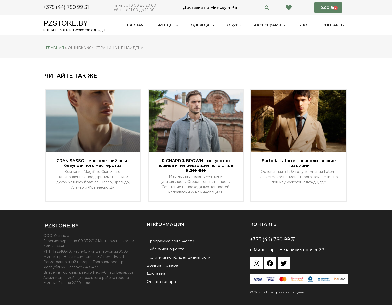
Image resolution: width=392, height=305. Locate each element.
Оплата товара (161, 280)
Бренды (167, 25)
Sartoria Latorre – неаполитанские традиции (299, 163)
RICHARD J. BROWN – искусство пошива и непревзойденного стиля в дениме (196, 165)
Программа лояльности (170, 240)
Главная (134, 25)
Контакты (333, 25)
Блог (304, 25)
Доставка (156, 272)
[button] (267, 7)
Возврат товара (162, 264)
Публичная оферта (165, 248)
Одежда (202, 25)
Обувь (234, 25)
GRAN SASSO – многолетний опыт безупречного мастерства (93, 163)
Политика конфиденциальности (179, 256)
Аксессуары (270, 25)
